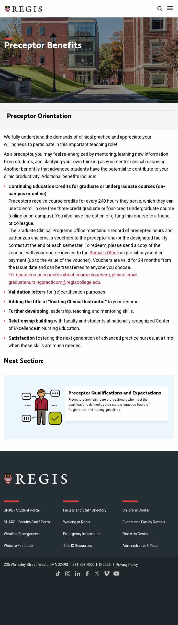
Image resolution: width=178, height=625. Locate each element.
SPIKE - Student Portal (22, 510)
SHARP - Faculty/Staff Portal (27, 522)
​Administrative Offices (140, 546)
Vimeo (107, 573)
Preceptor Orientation (39, 116)
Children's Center (136, 510)
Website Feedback (18, 546)
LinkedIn (77, 573)
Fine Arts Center (136, 534)
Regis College (36, 479)
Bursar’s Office (104, 252)
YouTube (116, 573)
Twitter (97, 573)
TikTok (58, 573)
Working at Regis (76, 522)
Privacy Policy (127, 564)
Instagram (68, 573)
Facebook (87, 573)
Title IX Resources (77, 546)
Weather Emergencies (22, 534)
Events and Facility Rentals (144, 522)
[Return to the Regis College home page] (23, 8)
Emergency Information (82, 534)
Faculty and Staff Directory (84, 510)
